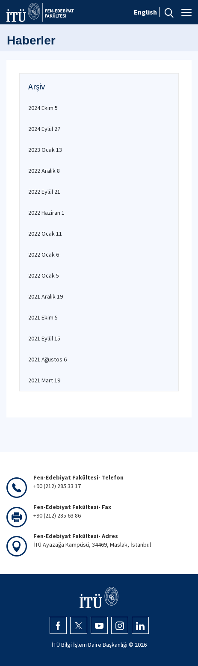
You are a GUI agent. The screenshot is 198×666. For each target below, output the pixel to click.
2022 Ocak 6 (43, 254)
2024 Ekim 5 (43, 108)
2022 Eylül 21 (44, 191)
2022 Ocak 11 (45, 233)
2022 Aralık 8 (44, 171)
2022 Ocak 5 (43, 275)
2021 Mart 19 (44, 380)
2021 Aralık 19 (45, 296)
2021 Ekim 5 (43, 317)
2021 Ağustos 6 (47, 359)
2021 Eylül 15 (44, 338)
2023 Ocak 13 (45, 150)
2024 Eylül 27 (44, 129)
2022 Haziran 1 (46, 212)
